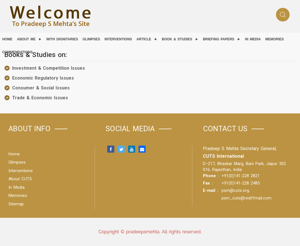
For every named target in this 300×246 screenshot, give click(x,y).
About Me (26, 39)
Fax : (208, 183)
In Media (16, 187)
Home (7, 39)
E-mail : (210, 190)
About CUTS (20, 178)
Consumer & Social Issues (41, 88)
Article (144, 39)
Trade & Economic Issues (40, 97)
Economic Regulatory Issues (43, 78)
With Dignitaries (62, 39)
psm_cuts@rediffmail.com (246, 198)
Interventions (118, 39)
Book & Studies (177, 39)
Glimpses (91, 39)
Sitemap (16, 204)
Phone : (211, 175)
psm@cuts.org (235, 190)
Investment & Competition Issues (48, 68)
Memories (274, 39)
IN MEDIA (253, 39)
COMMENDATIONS (17, 52)
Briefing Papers (218, 39)
